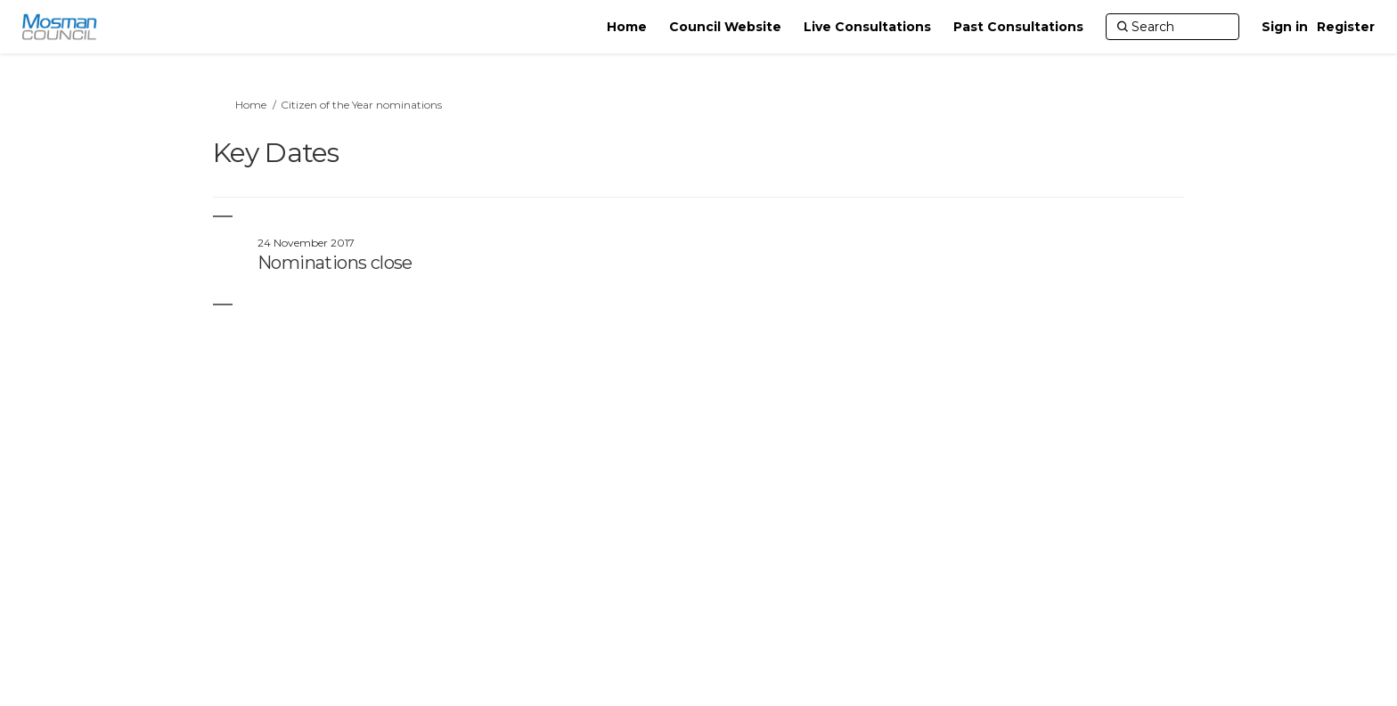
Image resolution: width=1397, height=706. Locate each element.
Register (1346, 27)
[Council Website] (725, 27)
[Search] (1172, 26)
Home (250, 104)
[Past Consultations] (1018, 27)
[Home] (626, 27)
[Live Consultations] (867, 27)
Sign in (1285, 27)
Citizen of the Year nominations (361, 104)
